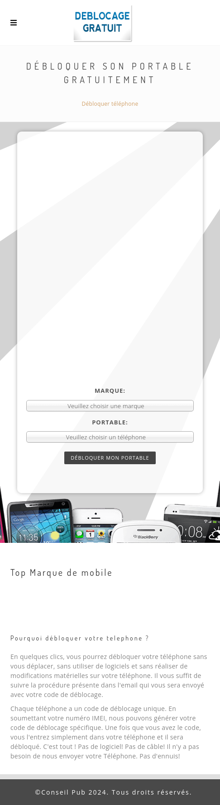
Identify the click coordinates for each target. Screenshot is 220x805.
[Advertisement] (110, 272)
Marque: (110, 390)
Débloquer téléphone (110, 104)
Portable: (110, 422)
